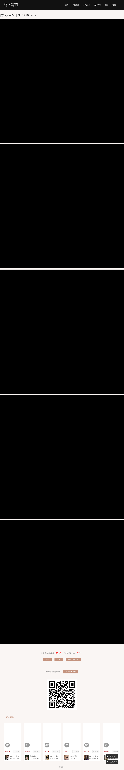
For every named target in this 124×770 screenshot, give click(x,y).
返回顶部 (112, 762)
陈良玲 (111, 756)
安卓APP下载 (73, 659)
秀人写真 (11, 5)
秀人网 (7, 751)
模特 (86, 5)
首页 (67, 5)
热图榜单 (76, 5)
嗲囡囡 (27, 751)
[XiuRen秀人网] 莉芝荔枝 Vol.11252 (54, 758)
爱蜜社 (67, 751)
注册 (114, 5)
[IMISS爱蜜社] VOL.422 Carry (74, 758)
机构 (97, 5)
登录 (106, 5)
